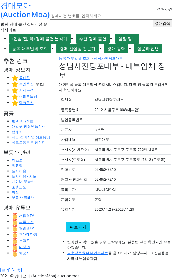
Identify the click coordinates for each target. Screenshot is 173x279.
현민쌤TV (26, 228)
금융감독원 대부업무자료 (87, 252)
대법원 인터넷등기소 (29, 126)
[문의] (5, 270)
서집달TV (26, 215)
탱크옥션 (26, 102)
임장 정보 (127, 38)
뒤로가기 (78, 227)
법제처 (17, 131)
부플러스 (26, 221)
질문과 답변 (148, 48)
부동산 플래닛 (23, 197)
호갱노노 (19, 186)
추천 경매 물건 (92, 38)
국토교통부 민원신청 (29, 142)
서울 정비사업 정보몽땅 (31, 137)
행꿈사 (24, 253)
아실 (15, 192)
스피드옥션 (28, 96)
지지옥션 (26, 90)
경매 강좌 (116, 48)
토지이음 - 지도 (24, 176)
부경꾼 (24, 240)
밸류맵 (17, 165)
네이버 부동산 (23, 181)
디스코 (17, 160)
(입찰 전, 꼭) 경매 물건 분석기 (39, 38)
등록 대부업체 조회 (30, 48)
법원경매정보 (23, 121)
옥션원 (24, 77)
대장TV (24, 246)
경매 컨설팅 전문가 (77, 48)
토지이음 (19, 170)
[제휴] (16, 270)
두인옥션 (26, 83)
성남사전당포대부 (108, 58)
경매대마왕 (28, 234)
